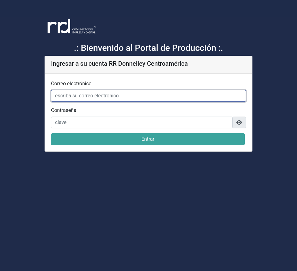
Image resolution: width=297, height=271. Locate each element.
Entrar (147, 139)
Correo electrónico (71, 84)
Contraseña (63, 110)
